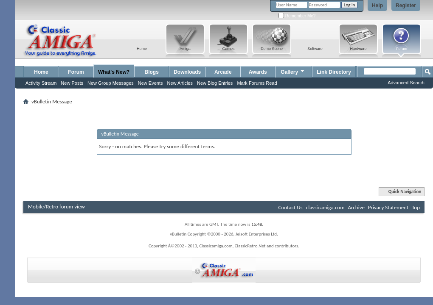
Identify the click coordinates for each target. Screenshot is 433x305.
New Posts (72, 83)
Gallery (293, 71)
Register (406, 5)
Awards (258, 72)
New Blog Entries (215, 83)
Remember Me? (296, 16)
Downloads (187, 72)
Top (416, 207)
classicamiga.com (325, 207)
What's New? (113, 72)
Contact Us (290, 207)
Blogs (152, 72)
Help (377, 5)
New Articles (180, 83)
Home (41, 72)
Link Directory (334, 72)
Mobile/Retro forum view (56, 206)
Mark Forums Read (257, 83)
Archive (356, 207)
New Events (150, 83)
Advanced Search (406, 82)
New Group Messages (110, 83)
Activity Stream (40, 83)
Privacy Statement (388, 207)
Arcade (223, 72)
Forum (76, 72)
